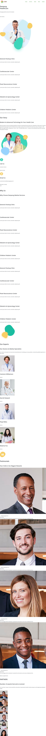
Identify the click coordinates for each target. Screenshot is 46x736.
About (35, 1)
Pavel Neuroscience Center (8, 84)
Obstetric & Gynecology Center (10, 97)
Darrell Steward (5, 398)
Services (30, 1)
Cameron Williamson (6, 374)
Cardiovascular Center (7, 71)
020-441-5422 (2, 170)
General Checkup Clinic (7, 59)
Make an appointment (4, 675)
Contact (43, 1)
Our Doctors (2, 16)
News (39, 1)
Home (26, 1)
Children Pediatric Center (8, 109)
